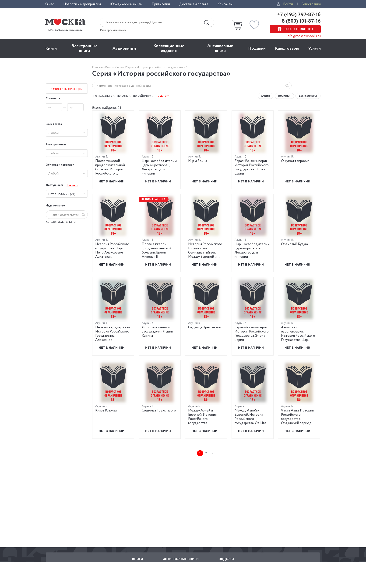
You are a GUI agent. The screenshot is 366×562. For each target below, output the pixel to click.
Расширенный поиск (113, 30)
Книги (51, 48)
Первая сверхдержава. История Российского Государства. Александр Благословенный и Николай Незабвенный (113, 338)
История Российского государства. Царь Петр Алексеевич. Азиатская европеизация (112, 253)
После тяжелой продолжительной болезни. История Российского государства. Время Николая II (110, 171)
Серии (120, 67)
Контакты (225, 4)
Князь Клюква (106, 410)
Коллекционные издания (168, 48)
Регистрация (311, 4)
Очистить (72, 185)
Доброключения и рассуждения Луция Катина (157, 331)
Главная (98, 67)
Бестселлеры (308, 95)
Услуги (314, 48)
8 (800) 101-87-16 (301, 21)
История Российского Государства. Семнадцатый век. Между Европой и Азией (205, 253)
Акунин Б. (101, 157)
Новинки (284, 95)
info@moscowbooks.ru (304, 36)
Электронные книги (85, 48)
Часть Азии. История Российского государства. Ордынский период (297, 417)
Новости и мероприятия (82, 4)
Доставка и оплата (193, 4)
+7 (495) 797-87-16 (299, 14)
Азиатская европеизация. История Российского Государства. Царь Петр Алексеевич (298, 336)
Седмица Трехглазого (205, 327)
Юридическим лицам (126, 4)
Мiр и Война (197, 161)
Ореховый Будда (294, 244)
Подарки (257, 48)
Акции (265, 95)
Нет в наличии (111, 181)
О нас (49, 4)
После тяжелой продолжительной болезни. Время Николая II (156, 250)
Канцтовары (287, 48)
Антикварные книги (220, 48)
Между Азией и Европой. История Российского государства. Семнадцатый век (202, 419)
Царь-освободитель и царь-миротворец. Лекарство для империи (159, 167)
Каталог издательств (60, 221)
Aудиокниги (124, 48)
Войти (288, 4)
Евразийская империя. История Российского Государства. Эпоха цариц (252, 167)
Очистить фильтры (66, 88)
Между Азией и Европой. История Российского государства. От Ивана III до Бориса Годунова (253, 419)
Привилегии (161, 4)
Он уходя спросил (295, 161)
